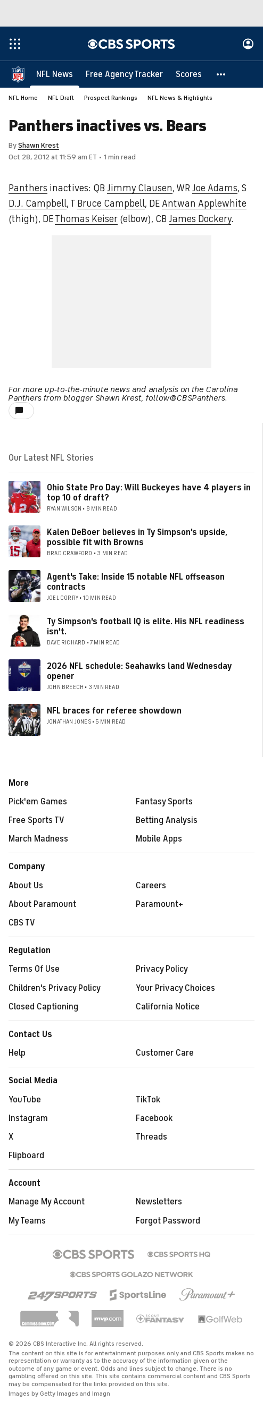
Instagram (28, 1118)
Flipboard (26, 1155)
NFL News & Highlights (179, 97)
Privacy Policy (162, 969)
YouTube (25, 1099)
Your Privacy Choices (175, 988)
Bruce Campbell (111, 203)
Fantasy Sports (164, 801)
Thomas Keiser (86, 219)
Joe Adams (214, 188)
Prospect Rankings (110, 97)
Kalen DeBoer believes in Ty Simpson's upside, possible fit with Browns (137, 537)
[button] (221, 74)
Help (17, 1053)
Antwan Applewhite (204, 203)
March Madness (38, 839)
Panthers (28, 188)
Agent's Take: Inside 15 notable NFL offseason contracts (136, 582)
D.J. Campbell (38, 203)
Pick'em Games (38, 801)
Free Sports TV (36, 820)
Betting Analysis (167, 820)
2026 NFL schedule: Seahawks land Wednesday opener (139, 671)
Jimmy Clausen (139, 188)
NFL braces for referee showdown (114, 711)
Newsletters (159, 1201)
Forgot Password (168, 1221)
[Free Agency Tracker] (124, 74)
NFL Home (23, 97)
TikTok (148, 1099)
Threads (151, 1137)
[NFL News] (54, 74)
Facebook (154, 1118)
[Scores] (188, 74)
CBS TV (22, 923)
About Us (26, 885)
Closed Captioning (43, 1006)
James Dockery (200, 219)
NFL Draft (61, 97)
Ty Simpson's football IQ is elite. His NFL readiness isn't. (145, 626)
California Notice (168, 1006)
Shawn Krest (38, 145)
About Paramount (42, 904)
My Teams (27, 1221)
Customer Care (165, 1053)
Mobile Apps (159, 839)
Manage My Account (47, 1201)
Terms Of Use (34, 969)
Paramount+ (159, 904)
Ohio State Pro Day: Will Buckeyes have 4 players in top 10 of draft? (149, 492)
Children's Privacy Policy (55, 988)
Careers (151, 885)
